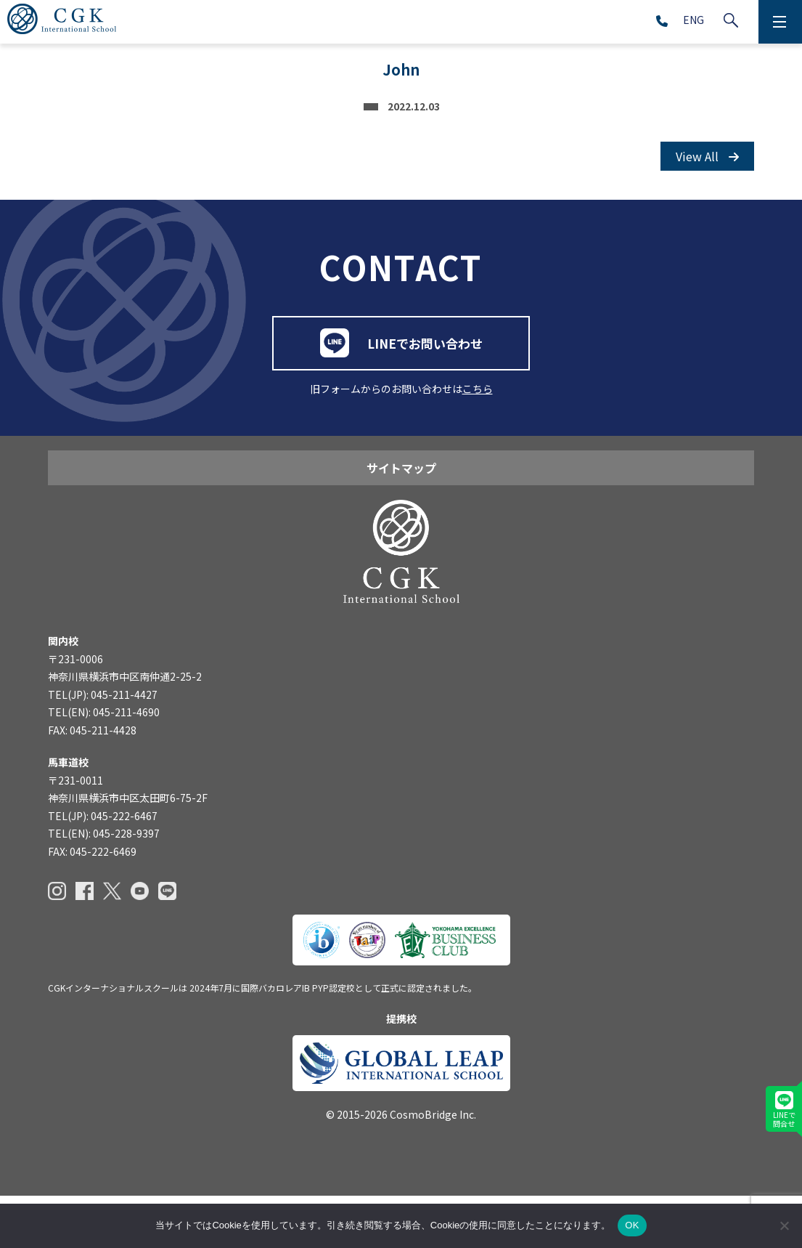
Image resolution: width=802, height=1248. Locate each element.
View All (707, 156)
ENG (693, 19)
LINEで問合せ (784, 1110)
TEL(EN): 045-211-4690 (104, 764)
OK (632, 1225)
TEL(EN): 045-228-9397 (104, 885)
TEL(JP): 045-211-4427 (102, 747)
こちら (477, 420)
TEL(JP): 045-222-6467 (102, 868)
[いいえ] (784, 1225)
